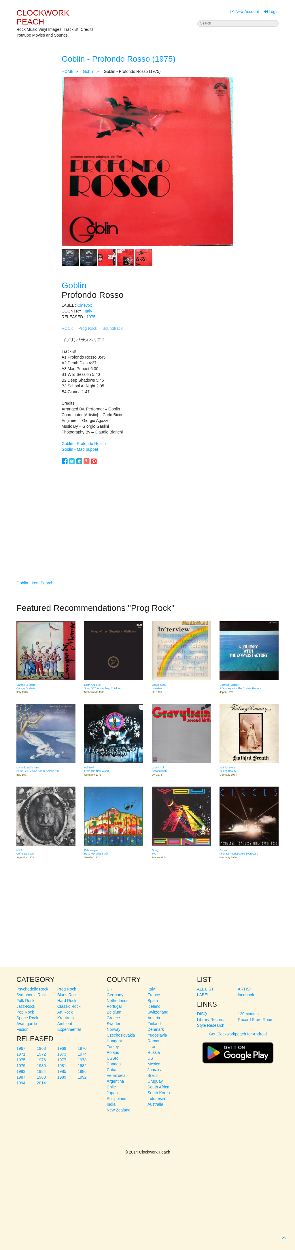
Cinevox (84, 305)
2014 (41, 1083)
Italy (88, 311)
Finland (154, 1023)
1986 (81, 1071)
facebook (246, 995)
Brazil (153, 1075)
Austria (154, 1018)
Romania (156, 1041)
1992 (81, 1077)
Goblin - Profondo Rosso (84, 443)
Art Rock (65, 1012)
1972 (41, 1054)
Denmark (156, 1029)
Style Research (210, 1025)
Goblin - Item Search (34, 583)
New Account (244, 11)
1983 (20, 1071)
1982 (81, 1065)
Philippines (116, 1098)
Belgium (114, 1012)
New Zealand (119, 1110)
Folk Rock (25, 1000)
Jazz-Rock (25, 1006)
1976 (41, 1060)
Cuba (111, 1069)
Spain (153, 1000)
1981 (61, 1065)
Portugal (114, 1006)
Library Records (211, 1019)
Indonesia (156, 1098)
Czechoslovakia (121, 1035)
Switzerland (158, 1012)
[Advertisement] (148, 514)
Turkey (113, 1046)
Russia (154, 1052)
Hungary (114, 1041)
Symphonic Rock (31, 995)
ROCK (67, 328)
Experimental (69, 1029)
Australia (155, 1104)
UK (109, 989)
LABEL (203, 995)
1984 (41, 1071)
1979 (20, 1065)
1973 (61, 1054)
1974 (81, 1054)
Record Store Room (255, 1019)
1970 (81, 1048)
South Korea (159, 1092)
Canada (114, 1064)
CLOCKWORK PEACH (42, 17)
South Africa (158, 1087)
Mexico (154, 1064)
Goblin (88, 71)
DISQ (202, 1014)
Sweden (114, 1023)
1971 (20, 1054)
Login (271, 11)
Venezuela (116, 1075)
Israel (152, 1046)
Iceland (154, 1006)
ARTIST (245, 989)
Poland (113, 1052)
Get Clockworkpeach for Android (238, 1050)
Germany (115, 995)
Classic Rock (69, 1006)
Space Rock (27, 1018)
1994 (20, 1083)
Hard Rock (66, 1000)
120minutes (248, 1014)
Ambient (64, 1023)
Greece (113, 1018)
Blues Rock (67, 995)
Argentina (115, 1081)
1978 (81, 1060)
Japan (112, 1092)
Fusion (22, 1029)
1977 (61, 1060)
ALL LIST (205, 989)
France (154, 995)
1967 (20, 1048)
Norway (113, 1029)
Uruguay (155, 1081)
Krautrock (66, 1018)
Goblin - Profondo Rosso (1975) (118, 58)
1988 (41, 1077)
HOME (68, 71)
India (111, 1104)
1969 (61, 1048)
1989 (61, 1077)
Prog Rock (87, 328)
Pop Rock (25, 1012)
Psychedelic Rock (32, 989)
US (150, 1058)
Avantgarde (26, 1023)
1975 (90, 317)
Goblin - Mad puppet (80, 449)
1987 (20, 1077)
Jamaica (155, 1069)
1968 (41, 1048)
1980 (41, 1065)
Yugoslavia (157, 1035)
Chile (111, 1087)
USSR (112, 1058)
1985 (61, 1071)
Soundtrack (112, 328)
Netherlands (117, 1000)
